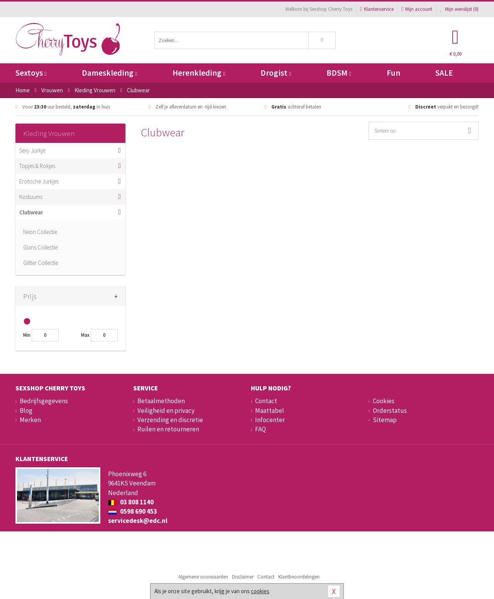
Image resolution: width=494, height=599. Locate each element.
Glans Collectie (40, 247)
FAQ (260, 429)
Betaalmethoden (161, 401)
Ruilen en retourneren (168, 429)
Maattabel (269, 410)
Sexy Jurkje (32, 150)
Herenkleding (199, 73)
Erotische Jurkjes (39, 181)
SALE (444, 73)
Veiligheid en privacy (166, 410)
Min (26, 335)
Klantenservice (377, 9)
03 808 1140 (131, 502)
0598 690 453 (132, 511)
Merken (30, 420)
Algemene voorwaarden (203, 577)
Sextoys (30, 73)
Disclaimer (243, 577)
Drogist (276, 73)
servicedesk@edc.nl (137, 520)
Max (85, 335)
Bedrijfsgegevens (44, 401)
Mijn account (416, 9)
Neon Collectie (40, 232)
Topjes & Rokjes (37, 166)
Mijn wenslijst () (459, 9)
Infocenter (270, 420)
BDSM (339, 73)
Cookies (383, 401)
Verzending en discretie (170, 420)
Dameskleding (109, 73)
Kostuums (30, 196)
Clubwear (31, 212)
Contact (266, 401)
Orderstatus (390, 410)
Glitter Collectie (40, 262)
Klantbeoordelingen (299, 577)
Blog (26, 410)
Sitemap (385, 420)
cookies (260, 591)
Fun (393, 73)
